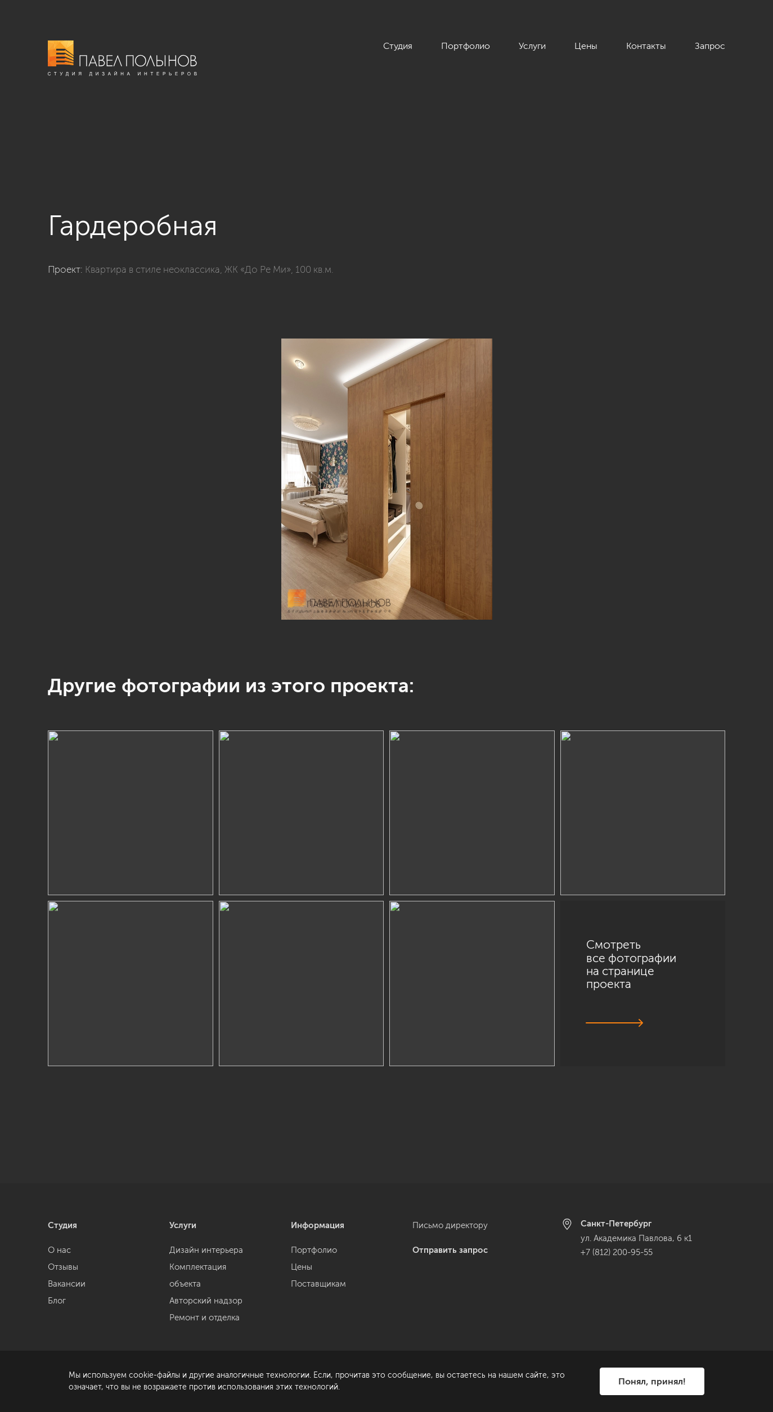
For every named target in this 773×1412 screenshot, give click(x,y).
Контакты (646, 45)
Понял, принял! (652, 1381)
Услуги (532, 45)
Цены (585, 45)
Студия (397, 45)
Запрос (710, 45)
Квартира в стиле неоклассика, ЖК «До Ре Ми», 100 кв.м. (209, 207)
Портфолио (465, 45)
